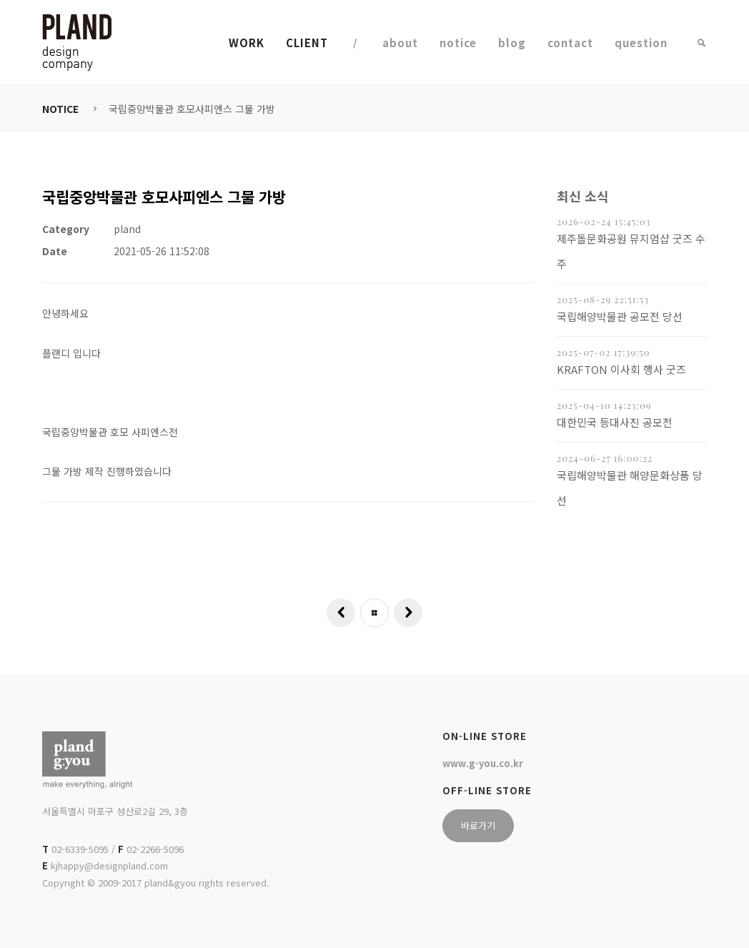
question (641, 42)
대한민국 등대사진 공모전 (615, 422)
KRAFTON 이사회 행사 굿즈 (621, 369)
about (400, 42)
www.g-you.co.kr (482, 763)
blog (512, 42)
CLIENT (307, 42)
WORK (246, 42)
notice (458, 42)
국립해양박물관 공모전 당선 (620, 316)
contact (570, 42)
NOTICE (60, 109)
